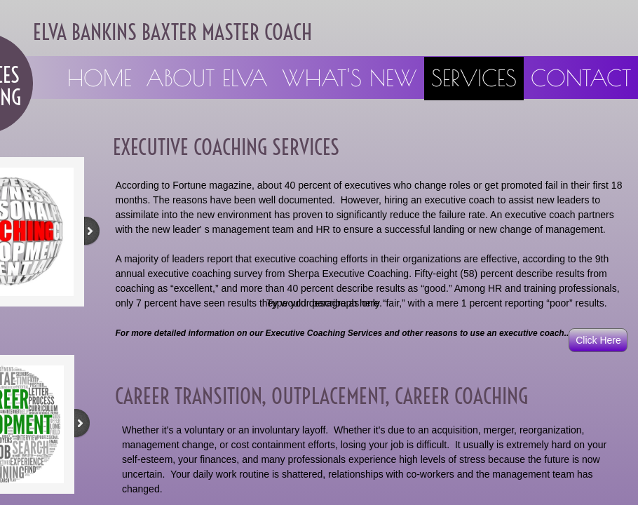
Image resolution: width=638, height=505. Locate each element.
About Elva (207, 78)
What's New (349, 78)
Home (99, 78)
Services (474, 78)
